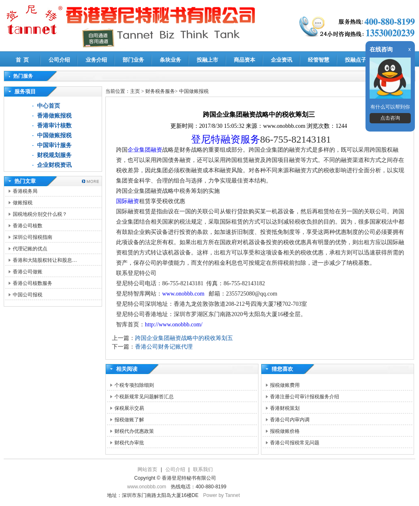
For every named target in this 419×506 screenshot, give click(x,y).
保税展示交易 (129, 408)
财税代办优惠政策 (134, 431)
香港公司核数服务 (32, 283)
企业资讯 (281, 60)
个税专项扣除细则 (134, 385)
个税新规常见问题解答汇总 (144, 397)
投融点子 (355, 60)
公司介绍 (59, 60)
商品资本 (244, 60)
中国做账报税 (54, 135)
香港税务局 (25, 191)
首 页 (22, 60)
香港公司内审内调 (290, 420)
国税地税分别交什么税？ (40, 214)
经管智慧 (318, 60)
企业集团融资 (145, 150)
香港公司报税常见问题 (294, 443)
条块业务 (170, 60)
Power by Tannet (221, 495)
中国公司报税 (27, 295)
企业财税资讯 (54, 165)
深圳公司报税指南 (32, 237)
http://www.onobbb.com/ (174, 324)
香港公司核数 (27, 226)
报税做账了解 (129, 420)
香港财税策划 (285, 408)
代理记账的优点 (30, 249)
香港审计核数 (54, 125)
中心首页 (48, 106)
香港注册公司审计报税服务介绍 (304, 397)
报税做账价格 (285, 431)
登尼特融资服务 (225, 139)
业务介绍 (96, 60)
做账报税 (23, 203)
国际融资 (127, 201)
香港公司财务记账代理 (164, 347)
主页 (135, 91)
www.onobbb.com (183, 294)
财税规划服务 (54, 155)
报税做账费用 (285, 385)
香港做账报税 (54, 116)
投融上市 (207, 60)
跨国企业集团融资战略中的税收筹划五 (184, 338)
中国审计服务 (54, 145)
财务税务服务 (160, 91)
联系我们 (203, 469)
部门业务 (133, 60)
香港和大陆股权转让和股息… (45, 260)
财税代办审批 (129, 443)
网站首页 (147, 469)
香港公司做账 (27, 272)
